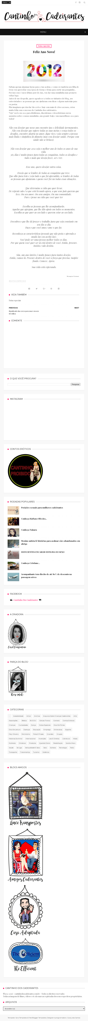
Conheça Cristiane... (30, 563)
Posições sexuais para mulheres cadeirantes (42, 507)
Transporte (13, 752)
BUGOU (33, 721)
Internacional (30, 739)
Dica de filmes (59, 725)
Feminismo (26, 734)
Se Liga (19, 748)
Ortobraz (22, 743)
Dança (33, 725)
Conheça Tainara (29, 530)
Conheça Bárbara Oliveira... (34, 518)
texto (72, 748)
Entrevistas (58, 730)
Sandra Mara (70, 743)
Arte (75, 716)
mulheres (12, 743)
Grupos (59, 734)
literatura (66, 739)
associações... (14, 721)
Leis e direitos (54, 739)
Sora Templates (21, 1018)
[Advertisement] (44, 345)
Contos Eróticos (68, 721)
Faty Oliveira (13, 734)
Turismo (36, 752)
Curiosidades (23, 725)
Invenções (42, 739)
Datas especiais (44, 46)
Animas (37, 716)
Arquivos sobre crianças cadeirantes (56, 716)
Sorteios (53, 748)
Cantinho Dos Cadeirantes (26, 599)
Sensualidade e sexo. (32, 748)
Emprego (47, 730)
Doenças (27, 730)
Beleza (24, 721)
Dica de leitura (14, 730)
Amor (29, 716)
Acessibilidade (18, 716)
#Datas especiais (17, 281)
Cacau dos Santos (73, 1018)
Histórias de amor (15, 739)
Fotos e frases (38, 734)
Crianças (12, 725)
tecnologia (63, 748)
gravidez (50, 734)
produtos (32, 743)
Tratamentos (25, 752)
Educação (36, 730)
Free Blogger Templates (37, 1018)
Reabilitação (57, 743)
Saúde (11, 748)
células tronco (44, 721)
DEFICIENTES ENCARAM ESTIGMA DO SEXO (42, 552)
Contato (56, 721)
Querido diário (44, 743)
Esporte (68, 730)
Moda (75, 739)
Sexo (45, 748)
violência (46, 752)
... (9, 716)
